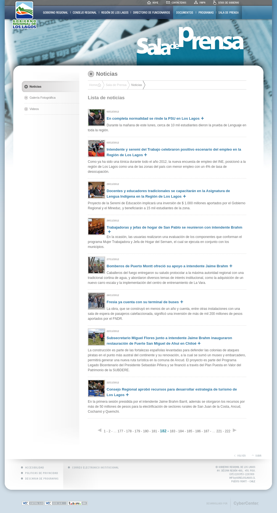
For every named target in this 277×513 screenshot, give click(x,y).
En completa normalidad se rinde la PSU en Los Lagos (155, 118)
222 (228, 431)
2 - (110, 431)
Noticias (35, 86)
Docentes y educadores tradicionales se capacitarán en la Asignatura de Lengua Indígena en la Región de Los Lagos (168, 193)
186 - (199, 431)
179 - (138, 431)
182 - (164, 431)
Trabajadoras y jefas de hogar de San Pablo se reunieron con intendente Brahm (174, 229)
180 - (147, 431)
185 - (190, 431)
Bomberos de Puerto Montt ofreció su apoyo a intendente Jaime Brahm (169, 266)
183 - (173, 431)
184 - (182, 431)
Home (93, 85)
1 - (106, 431)
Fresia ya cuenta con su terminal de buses (145, 302)
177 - (121, 431)
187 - (207, 431)
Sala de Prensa (116, 85)
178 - (130, 431)
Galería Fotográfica (43, 97)
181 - (155, 431)
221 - (220, 431)
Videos (34, 109)
